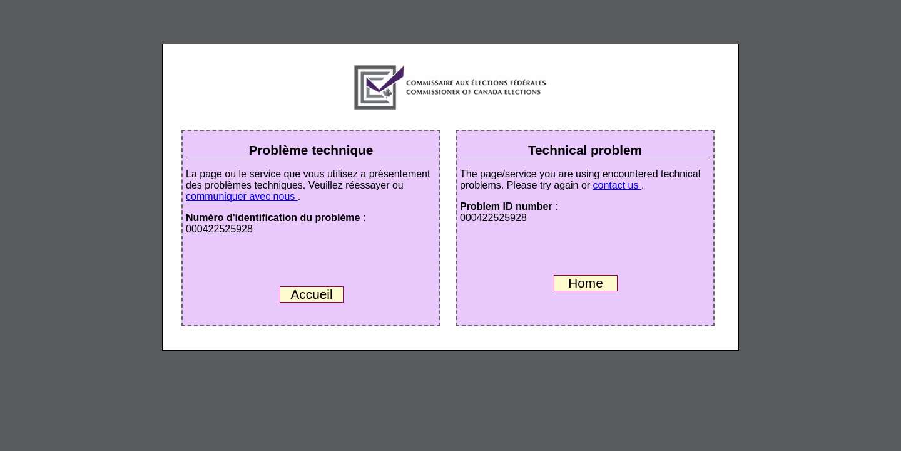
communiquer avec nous (242, 196)
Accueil (311, 294)
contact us (617, 185)
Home (585, 283)
